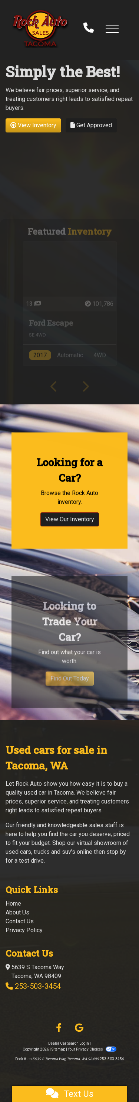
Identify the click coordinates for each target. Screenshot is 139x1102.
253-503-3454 (38, 986)
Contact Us (20, 921)
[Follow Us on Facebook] (59, 1028)
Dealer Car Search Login (68, 1043)
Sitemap (58, 1049)
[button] (112, 28)
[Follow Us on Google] (79, 1028)
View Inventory (33, 125)
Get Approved (91, 125)
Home (13, 903)
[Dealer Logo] (40, 28)
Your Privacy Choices (92, 1049)
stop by (116, 851)
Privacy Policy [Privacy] (24, 930)
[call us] (88, 28)
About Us (17, 912)
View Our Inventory (69, 529)
